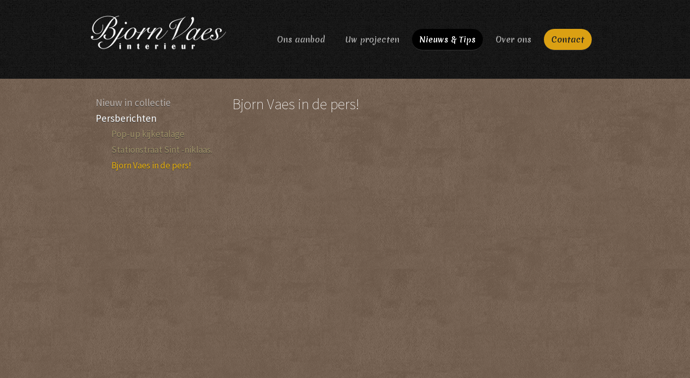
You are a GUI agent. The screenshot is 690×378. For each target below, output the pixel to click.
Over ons (513, 39)
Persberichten (126, 118)
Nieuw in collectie (133, 102)
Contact (567, 39)
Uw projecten (372, 39)
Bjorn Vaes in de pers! (151, 165)
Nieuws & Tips (447, 39)
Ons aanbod (301, 39)
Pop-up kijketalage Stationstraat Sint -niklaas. (161, 141)
